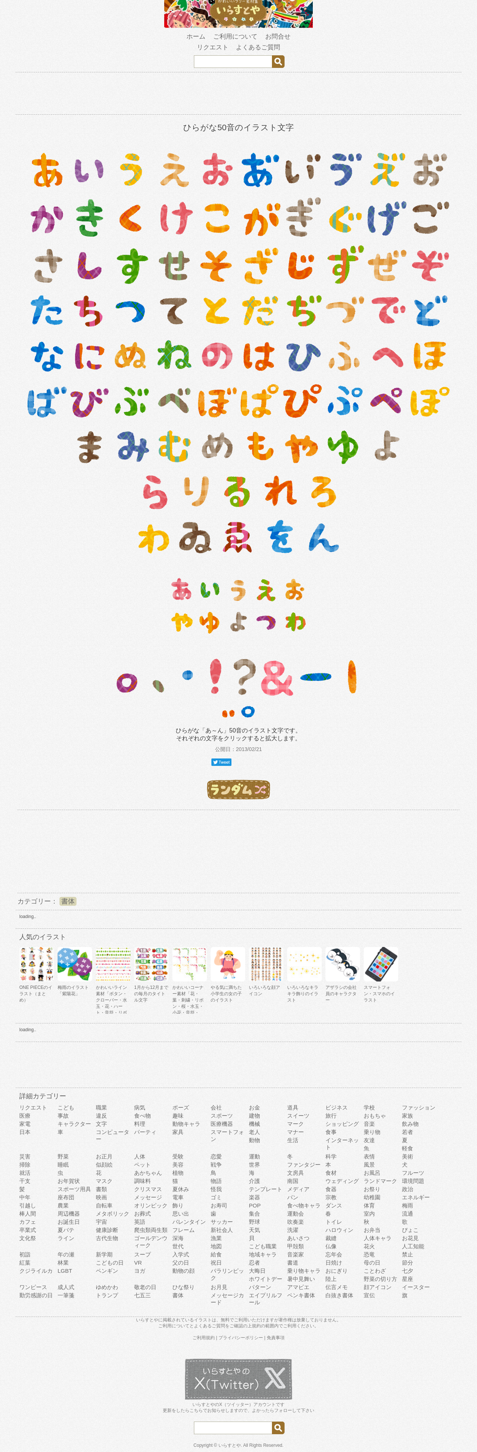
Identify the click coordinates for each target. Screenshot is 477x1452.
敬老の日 (145, 1287)
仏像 (331, 1246)
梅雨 (407, 1205)
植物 (178, 1173)
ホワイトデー (265, 1279)
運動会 (295, 1213)
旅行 (331, 1115)
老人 (254, 1132)
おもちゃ (375, 1115)
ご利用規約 (203, 1337)
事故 (63, 1115)
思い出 (180, 1213)
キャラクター (74, 1124)
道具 (292, 1107)
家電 (24, 1124)
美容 (178, 1164)
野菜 (63, 1156)
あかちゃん (148, 1173)
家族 (407, 1115)
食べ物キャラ (304, 1205)
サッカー (222, 1222)
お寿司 (219, 1205)
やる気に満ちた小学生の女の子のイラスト (226, 994)
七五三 (142, 1295)
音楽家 (295, 1254)
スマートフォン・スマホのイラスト (379, 994)
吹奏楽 (295, 1222)
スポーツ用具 (74, 1189)
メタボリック (112, 1213)
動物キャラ (186, 1124)
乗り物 (372, 1132)
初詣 (24, 1254)
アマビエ (298, 1287)
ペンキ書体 (301, 1295)
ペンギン (107, 1271)
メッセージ (148, 1197)
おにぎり (336, 1271)
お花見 (410, 1238)
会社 (216, 1107)
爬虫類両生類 (151, 1230)
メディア (298, 1189)
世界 (254, 1164)
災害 (24, 1156)
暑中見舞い (301, 1279)
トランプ (107, 1295)
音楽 (369, 1124)
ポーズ (180, 1107)
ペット (142, 1164)
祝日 (216, 1262)
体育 (369, 1205)
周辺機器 (69, 1213)
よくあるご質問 (258, 47)
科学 (331, 1156)
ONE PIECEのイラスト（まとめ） (35, 994)
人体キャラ (378, 1238)
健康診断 (107, 1230)
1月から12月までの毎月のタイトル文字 (151, 994)
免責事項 (276, 1337)
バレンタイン (189, 1222)
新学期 (104, 1254)
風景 (369, 1164)
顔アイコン (378, 1287)
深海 (178, 1238)
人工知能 (413, 1246)
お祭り (372, 1189)
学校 (369, 1107)
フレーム (183, 1230)
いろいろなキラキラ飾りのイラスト (302, 994)
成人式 (66, 1287)
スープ (142, 1254)
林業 (63, 1262)
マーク (295, 1124)
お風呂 (372, 1173)
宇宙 (101, 1222)
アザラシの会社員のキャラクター (341, 994)
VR (138, 1262)
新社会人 (222, 1230)
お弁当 (372, 1230)
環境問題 (413, 1181)
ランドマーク (380, 1181)
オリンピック (151, 1205)
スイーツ (298, 1115)
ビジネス (336, 1107)
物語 (216, 1181)
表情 (369, 1156)
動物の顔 (183, 1271)
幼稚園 (372, 1197)
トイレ (333, 1222)
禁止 (407, 1254)
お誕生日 (69, 1222)
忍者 (254, 1262)
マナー (295, 1132)
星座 (407, 1279)
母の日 (372, 1262)
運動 (254, 1156)
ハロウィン (339, 1230)
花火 (369, 1246)
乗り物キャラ (304, 1271)
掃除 (24, 1164)
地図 (216, 1246)
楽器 (254, 1197)
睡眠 (63, 1164)
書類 (101, 1189)
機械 (254, 1124)
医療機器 (222, 1124)
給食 (216, 1254)
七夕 (407, 1271)
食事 (331, 1132)
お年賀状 (69, 1181)
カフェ (27, 1222)
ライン (66, 1238)
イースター (416, 1287)
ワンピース (33, 1287)
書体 (68, 901)
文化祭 (27, 1238)
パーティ (145, 1132)
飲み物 (410, 1124)
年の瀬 (66, 1254)
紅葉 (24, 1262)
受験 (178, 1156)
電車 (178, 1197)
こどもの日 (110, 1262)
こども (66, 1107)
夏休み (180, 1189)
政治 (407, 1189)
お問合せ (278, 36)
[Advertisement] (238, 94)
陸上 (331, 1279)
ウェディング (342, 1181)
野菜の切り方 (380, 1279)
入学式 (180, 1254)
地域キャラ (263, 1254)
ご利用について (235, 36)
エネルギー (416, 1197)
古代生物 (107, 1238)
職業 (101, 1107)
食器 (331, 1189)
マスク (104, 1181)
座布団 (66, 1197)
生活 (292, 1140)
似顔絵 (104, 1164)
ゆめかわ (107, 1287)
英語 (139, 1222)
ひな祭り (183, 1287)
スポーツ (222, 1115)
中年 (24, 1197)
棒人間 (27, 1213)
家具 (178, 1132)
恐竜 (369, 1254)
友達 (369, 1140)
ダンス (333, 1205)
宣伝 (369, 1295)
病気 (139, 1107)
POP (255, 1205)
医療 (24, 1115)
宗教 (331, 1197)
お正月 (104, 1156)
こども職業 (263, 1246)
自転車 (104, 1205)
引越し (27, 1205)
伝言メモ (336, 1287)
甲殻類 (295, 1246)
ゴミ (216, 1197)
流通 (407, 1213)
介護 (254, 1181)
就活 (24, 1173)
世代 (178, 1246)
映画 (101, 1197)
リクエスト (212, 47)
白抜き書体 (339, 1295)
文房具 (295, 1173)
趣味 (178, 1115)
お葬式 (142, 1213)
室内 (369, 1213)
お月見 (219, 1287)
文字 (101, 1124)
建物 (254, 1115)
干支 (24, 1181)
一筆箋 (66, 1295)
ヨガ (139, 1271)
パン (292, 1197)
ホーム (195, 36)
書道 (292, 1262)
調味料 (142, 1181)
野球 (254, 1222)
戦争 (216, 1164)
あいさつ (298, 1238)
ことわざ (375, 1271)
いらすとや (229, 1445)
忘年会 (333, 1254)
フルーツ (413, 1173)
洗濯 (292, 1230)
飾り (178, 1205)
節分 (407, 1262)
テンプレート (265, 1189)
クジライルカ (36, 1271)
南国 (292, 1181)
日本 (24, 1132)
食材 (331, 1173)
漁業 (216, 1238)
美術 (407, 1156)
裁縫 (331, 1238)
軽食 (407, 1148)
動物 (254, 1140)
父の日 (180, 1262)
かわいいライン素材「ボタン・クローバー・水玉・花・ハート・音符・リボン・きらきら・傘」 (111, 1006)
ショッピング (342, 1124)
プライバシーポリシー (240, 1337)
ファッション (418, 1107)
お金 (254, 1107)
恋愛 (216, 1156)
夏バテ (66, 1230)
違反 (101, 1115)
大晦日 (257, 1271)
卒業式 (27, 1230)
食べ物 (142, 1115)
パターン (260, 1287)
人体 (139, 1156)
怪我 (216, 1189)
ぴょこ (410, 1230)
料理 (139, 1124)
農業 (63, 1205)
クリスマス (148, 1189)
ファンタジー (304, 1164)
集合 (254, 1213)
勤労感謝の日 (36, 1295)
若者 (407, 1132)
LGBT (65, 1271)
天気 (254, 1230)
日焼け (333, 1262)
